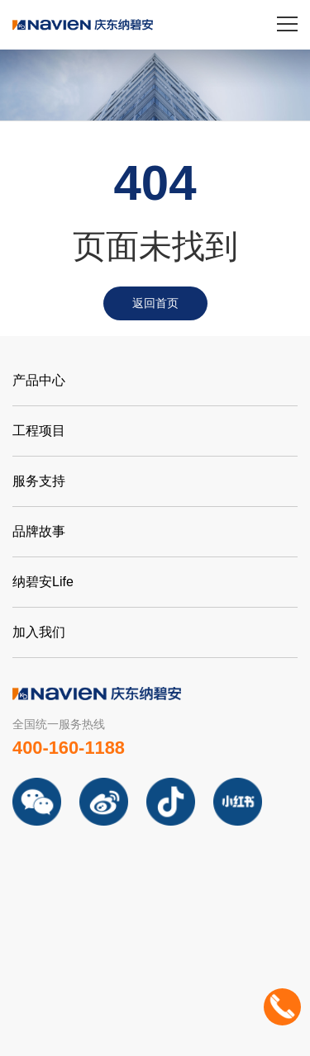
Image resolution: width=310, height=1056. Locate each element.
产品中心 (38, 380)
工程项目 (38, 431)
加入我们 (38, 632)
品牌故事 (38, 531)
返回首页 (155, 303)
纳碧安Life (43, 582)
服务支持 (38, 481)
